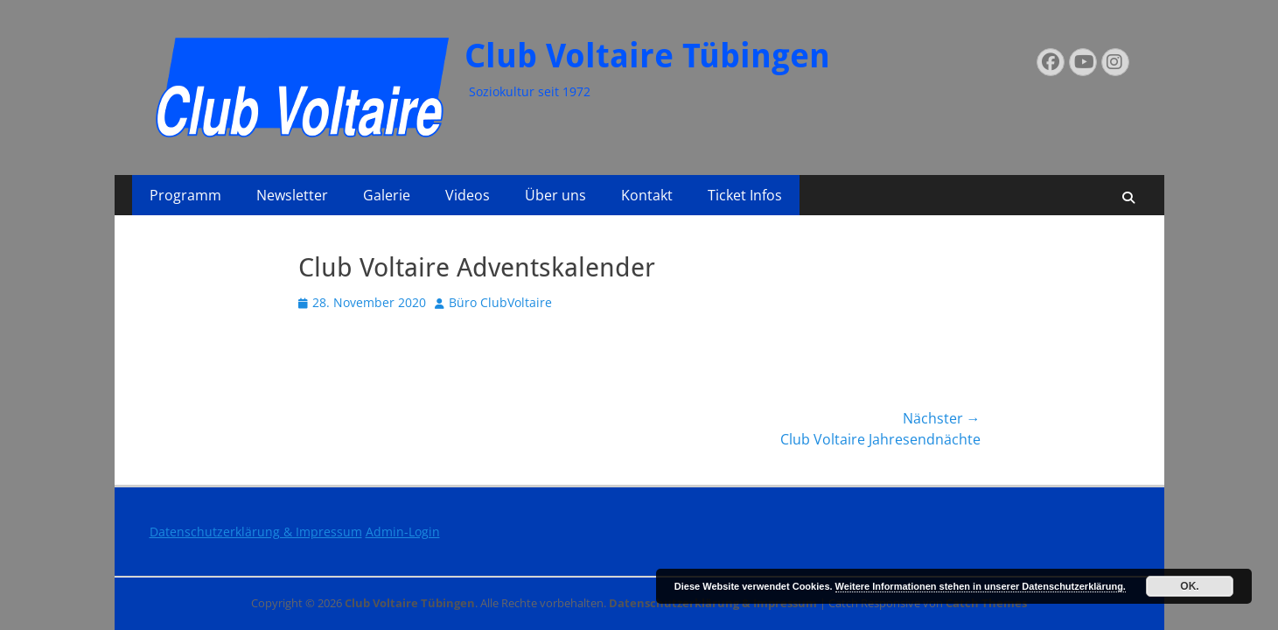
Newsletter (292, 195)
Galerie (386, 195)
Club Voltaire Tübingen (647, 56)
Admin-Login (403, 531)
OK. (1189, 586)
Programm (185, 195)
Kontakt (647, 195)
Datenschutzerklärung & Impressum (256, 531)
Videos (467, 195)
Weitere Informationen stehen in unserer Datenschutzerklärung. (980, 586)
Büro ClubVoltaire (500, 302)
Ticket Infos (745, 195)
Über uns (555, 195)
